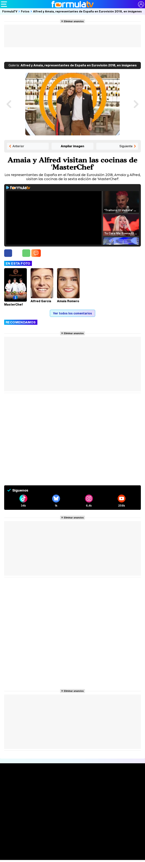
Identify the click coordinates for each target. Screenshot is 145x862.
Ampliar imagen (72, 146)
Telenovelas (97, 798)
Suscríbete (124, 795)
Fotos (25, 11)
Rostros (121, 781)
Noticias (10, 788)
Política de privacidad (57, 825)
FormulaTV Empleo (39, 853)
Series (36, 781)
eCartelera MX (80, 853)
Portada (10, 781)
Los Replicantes (31, 846)
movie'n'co (99, 853)
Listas (35, 789)
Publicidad (132, 825)
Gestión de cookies (111, 825)
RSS (79, 830)
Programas (96, 788)
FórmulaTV (9, 11)
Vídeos (65, 795)
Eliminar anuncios (74, 21)
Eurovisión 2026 (98, 792)
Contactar (68, 830)
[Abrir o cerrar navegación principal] (4, 4)
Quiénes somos (15, 825)
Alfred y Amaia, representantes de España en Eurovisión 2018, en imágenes (87, 11)
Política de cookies (84, 825)
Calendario (38, 785)
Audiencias (68, 781)
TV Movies (38, 793)
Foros (119, 788)
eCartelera (61, 853)
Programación (71, 788)
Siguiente (126, 146)
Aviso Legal (34, 825)
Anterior (18, 146)
